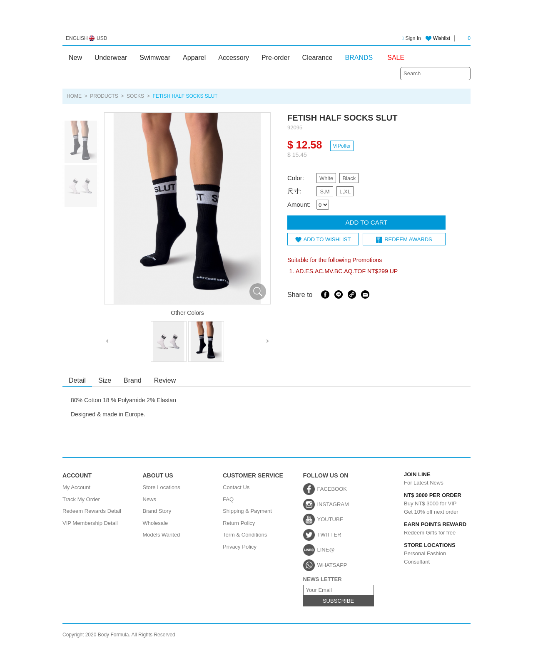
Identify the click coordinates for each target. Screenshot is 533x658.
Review (165, 380)
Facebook (325, 294)
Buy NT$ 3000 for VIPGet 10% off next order (427, 503)
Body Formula (267, 19)
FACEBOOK (332, 489)
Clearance (317, 57)
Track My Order (81, 499)
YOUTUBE (330, 519)
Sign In (411, 38)
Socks (135, 96)
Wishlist (441, 38)
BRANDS (359, 57)
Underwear (111, 57)
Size (104, 380)
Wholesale (155, 523)
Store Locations (161, 487)
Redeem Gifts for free (427, 528)
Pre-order (276, 57)
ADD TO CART (367, 222)
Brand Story (157, 511)
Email (365, 294)
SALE (395, 57)
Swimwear (154, 57)
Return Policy (239, 523)
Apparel (194, 57)
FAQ (228, 499)
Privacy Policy (240, 547)
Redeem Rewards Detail (91, 511)
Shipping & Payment (247, 511)
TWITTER (329, 535)
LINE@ (326, 550)
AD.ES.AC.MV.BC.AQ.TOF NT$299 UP (347, 270)
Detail (77, 380)
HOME (74, 96)
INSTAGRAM (333, 504)
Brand (133, 380)
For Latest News (427, 478)
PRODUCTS (104, 96)
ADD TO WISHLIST (327, 239)
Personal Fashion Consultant (427, 553)
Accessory (233, 57)
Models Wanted (161, 535)
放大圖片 (257, 291)
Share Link (352, 294)
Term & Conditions (245, 535)
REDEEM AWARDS (408, 239)
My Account (76, 487)
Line (338, 294)
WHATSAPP (332, 565)
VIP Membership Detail (90, 523)
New (75, 57)
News (150, 499)
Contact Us (236, 487)
